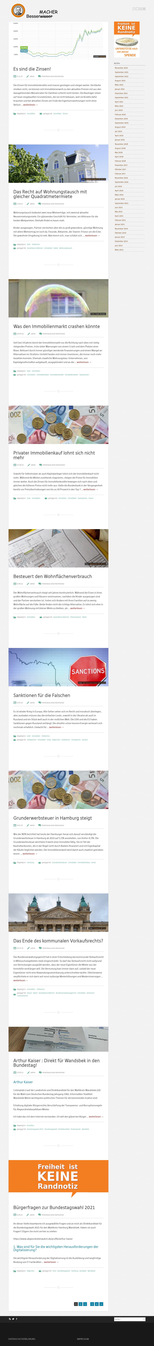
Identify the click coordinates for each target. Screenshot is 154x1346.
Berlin (35, 993)
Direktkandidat (64, 1129)
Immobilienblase (43, 375)
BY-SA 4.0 (101, 564)
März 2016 (119, 195)
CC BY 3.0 (101, 928)
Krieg (49, 740)
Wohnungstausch (65, 248)
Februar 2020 (120, 114)
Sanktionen (65, 740)
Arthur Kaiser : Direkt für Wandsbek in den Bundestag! (56, 1063)
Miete (56, 248)
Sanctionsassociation (90, 683)
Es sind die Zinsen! (32, 69)
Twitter (137, 8)
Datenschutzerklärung (21, 1339)
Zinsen (65, 113)
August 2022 (120, 80)
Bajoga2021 (94, 564)
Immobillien (72, 498)
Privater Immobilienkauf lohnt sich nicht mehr (54, 455)
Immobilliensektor (71, 375)
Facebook (140, 8)
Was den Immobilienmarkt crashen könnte (56, 326)
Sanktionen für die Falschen (41, 695)
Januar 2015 (120, 224)
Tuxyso (95, 928)
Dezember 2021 (121, 93)
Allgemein (30, 1271)
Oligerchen (56, 740)
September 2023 (121, 72)
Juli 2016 (118, 186)
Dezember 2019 (121, 119)
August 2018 (120, 148)
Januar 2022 (120, 89)
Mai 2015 (118, 211)
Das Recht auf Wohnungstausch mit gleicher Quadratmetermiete (50, 194)
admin (32, 76)
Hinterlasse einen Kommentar (53, 76)
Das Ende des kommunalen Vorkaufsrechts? (58, 941)
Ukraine (85, 740)
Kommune (90, 993)
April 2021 (119, 102)
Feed (134, 8)
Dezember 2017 (121, 165)
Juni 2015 (118, 207)
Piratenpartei (76, 1129)
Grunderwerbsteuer (59, 862)
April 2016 (119, 190)
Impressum (83, 1339)
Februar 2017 (120, 174)
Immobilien (31, 113)
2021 (54, 1271)
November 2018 (121, 144)
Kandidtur (30, 1125)
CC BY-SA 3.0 (100, 179)
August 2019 (120, 127)
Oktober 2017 (120, 169)
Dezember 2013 (121, 241)
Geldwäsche (31, 740)
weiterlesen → (30, 104)
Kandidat (83, 1271)
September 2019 (121, 123)
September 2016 (121, 182)
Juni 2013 (118, 245)
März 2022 (119, 85)
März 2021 (119, 106)
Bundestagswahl (51, 1129)
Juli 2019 (118, 131)
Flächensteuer (75, 617)
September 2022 (121, 76)
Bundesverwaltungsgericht (66, 993)
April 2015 (119, 216)
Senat (93, 862)
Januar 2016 (120, 199)
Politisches (36, 244)
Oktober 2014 (120, 233)
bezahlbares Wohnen (35, 248)
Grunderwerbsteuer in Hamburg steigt (52, 818)
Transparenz (76, 740)
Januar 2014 (120, 237)
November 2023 (121, 68)
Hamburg (30, 862)
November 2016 (121, 178)
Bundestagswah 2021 (35, 1129)
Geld (28, 244)
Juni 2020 (119, 110)
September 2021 (121, 97)
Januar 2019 (120, 140)
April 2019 (119, 135)
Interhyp (102, 56)
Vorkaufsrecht (22, 996)
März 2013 (119, 250)
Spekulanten (84, 375)
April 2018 (119, 156)
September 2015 (121, 203)
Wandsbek (91, 1271)
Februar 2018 (120, 161)
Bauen (29, 993)
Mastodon (144, 8)
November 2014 (121, 228)
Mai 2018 (118, 152)
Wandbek (85, 1129)
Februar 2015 (120, 220)
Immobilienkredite (57, 375)
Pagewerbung (91, 179)
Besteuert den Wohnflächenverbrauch (52, 576)
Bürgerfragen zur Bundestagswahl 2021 (54, 1207)
